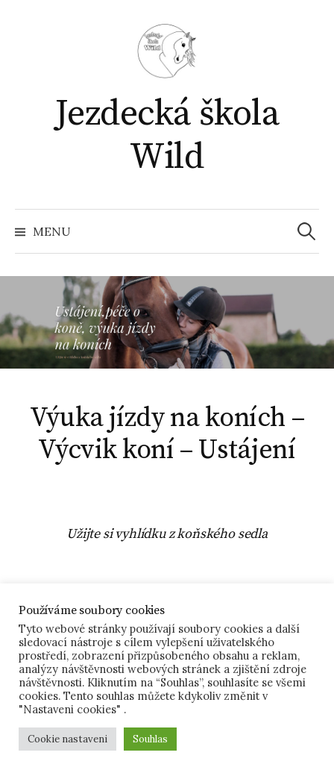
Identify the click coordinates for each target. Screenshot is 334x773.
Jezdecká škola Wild (167, 136)
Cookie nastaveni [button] (67, 739)
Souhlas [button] (150, 739)
